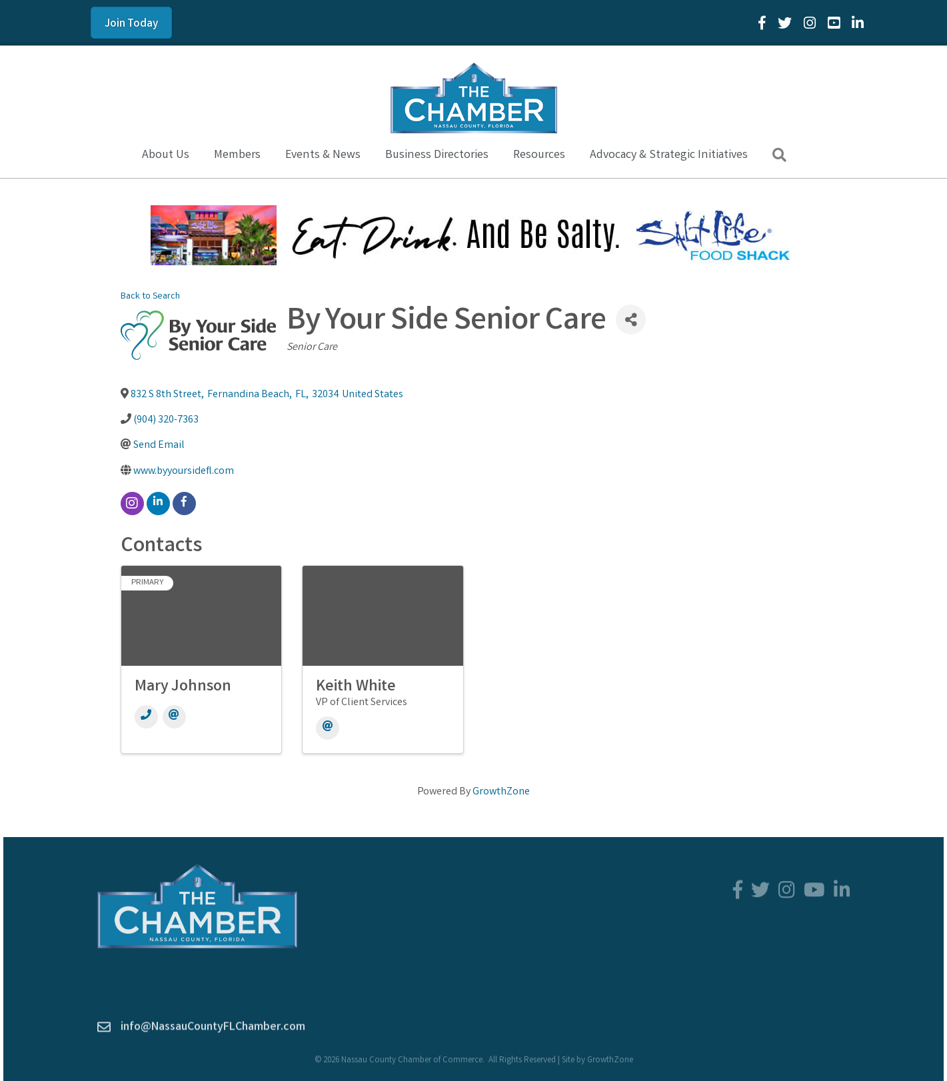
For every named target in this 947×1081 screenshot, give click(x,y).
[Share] (631, 320)
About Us (165, 155)
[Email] (174, 716)
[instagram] (132, 503)
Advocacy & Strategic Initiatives (669, 155)
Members (237, 155)
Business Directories (436, 155)
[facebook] (184, 503)
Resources (539, 155)
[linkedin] (158, 503)
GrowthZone (501, 792)
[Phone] (146, 716)
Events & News (323, 155)
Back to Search (150, 297)
